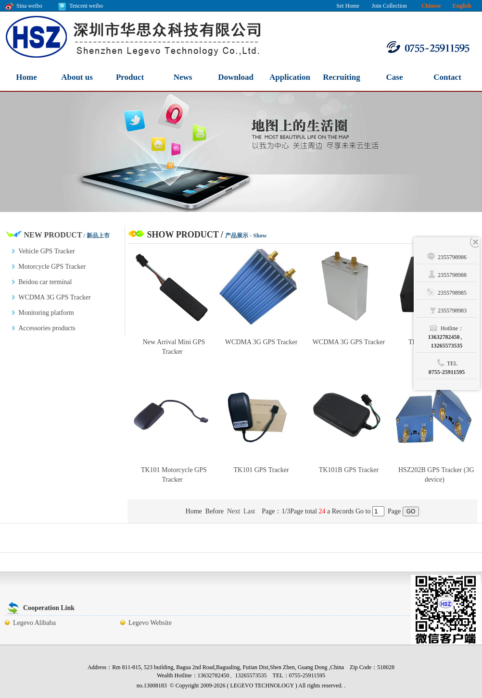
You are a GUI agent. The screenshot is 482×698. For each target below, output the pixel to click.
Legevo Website (150, 622)
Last (249, 511)
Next (233, 511)
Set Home (347, 5)
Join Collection (389, 5)
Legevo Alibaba (34, 622)
